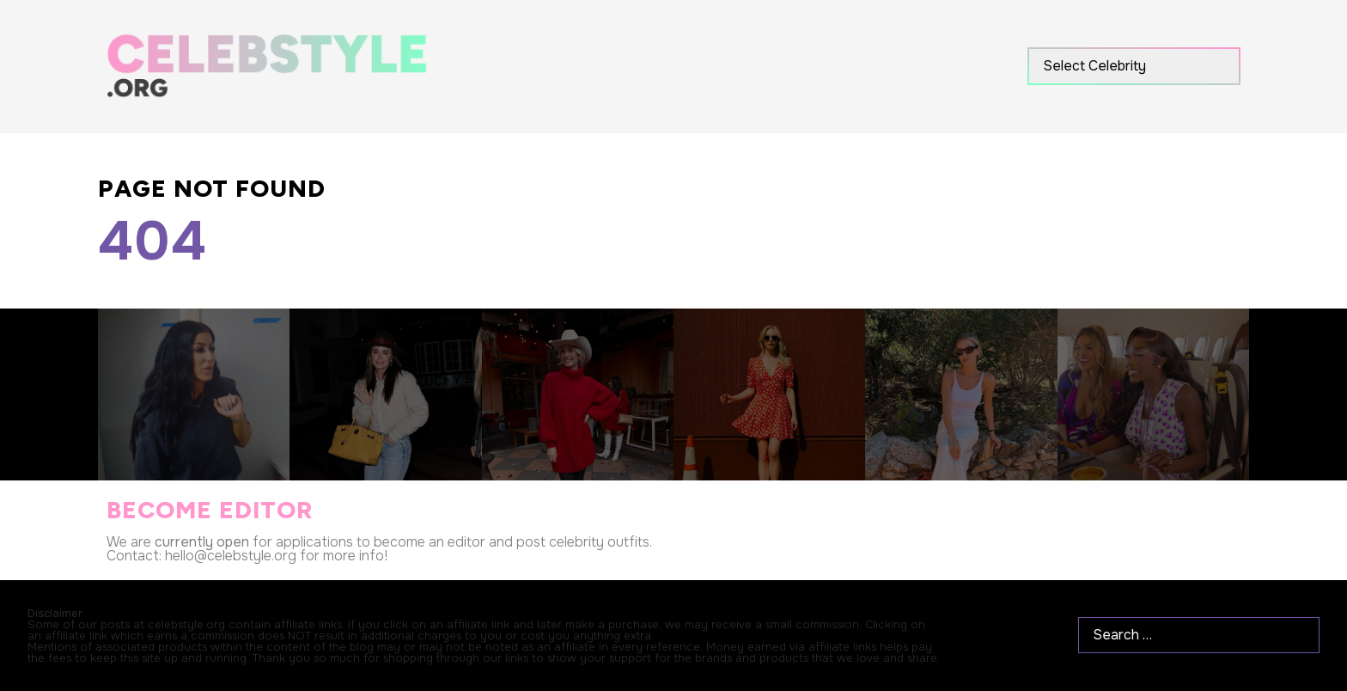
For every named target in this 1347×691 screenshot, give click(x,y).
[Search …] (1199, 635)
